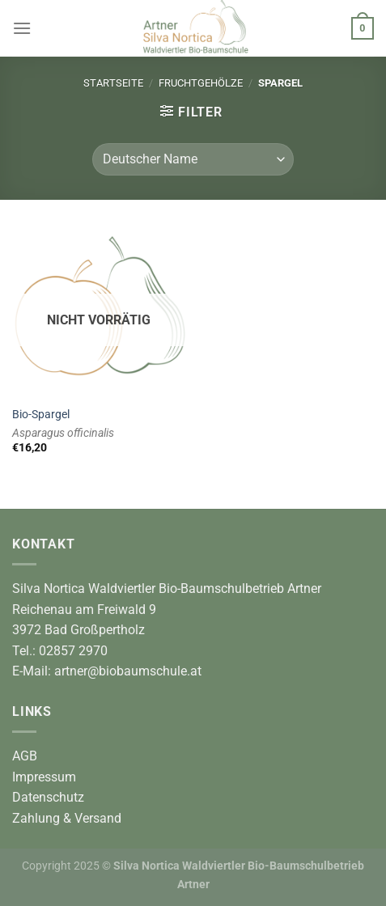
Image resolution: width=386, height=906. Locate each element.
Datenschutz (48, 797)
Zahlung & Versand (66, 818)
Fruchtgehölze (201, 83)
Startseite (113, 83)
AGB (24, 756)
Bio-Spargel (41, 414)
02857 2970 (73, 650)
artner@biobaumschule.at (127, 671)
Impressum (44, 777)
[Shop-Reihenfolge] (192, 159)
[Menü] (22, 28)
